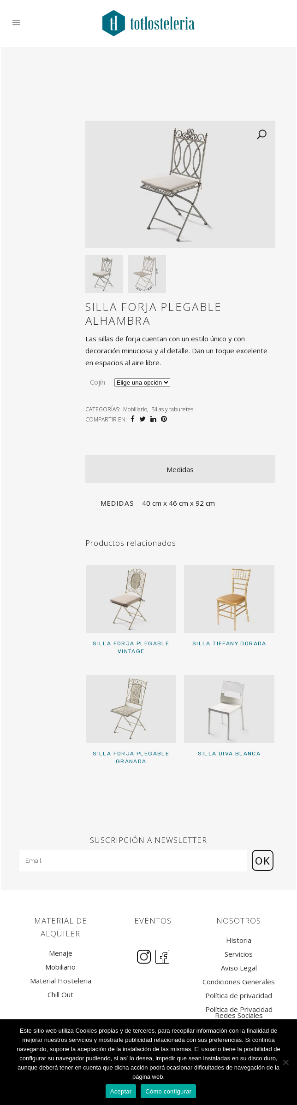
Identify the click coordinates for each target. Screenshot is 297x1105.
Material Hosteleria (60, 981)
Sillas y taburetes (172, 409)
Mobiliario (135, 409)
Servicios (239, 954)
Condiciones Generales (238, 982)
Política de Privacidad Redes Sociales (239, 1012)
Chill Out (60, 995)
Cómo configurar (168, 1091)
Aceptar (121, 1091)
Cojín (97, 381)
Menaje (60, 953)
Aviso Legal (239, 968)
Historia (238, 940)
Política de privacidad (238, 996)
